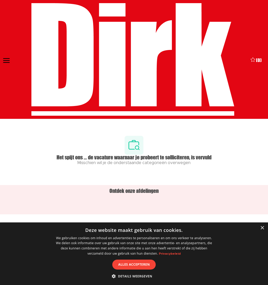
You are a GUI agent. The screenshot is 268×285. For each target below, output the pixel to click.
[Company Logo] (132, 59)
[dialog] (134, 253)
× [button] (262, 228)
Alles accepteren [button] (134, 264)
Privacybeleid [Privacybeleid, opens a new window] (170, 253)
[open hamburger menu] (6, 59)
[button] (134, 276)
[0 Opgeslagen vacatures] (256, 59)
